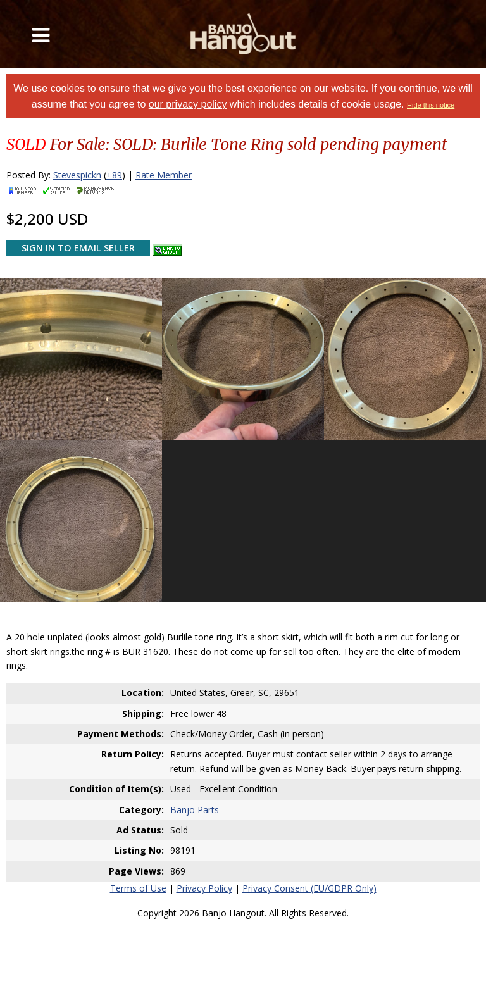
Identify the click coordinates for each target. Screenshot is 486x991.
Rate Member (163, 175)
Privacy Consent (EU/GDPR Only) (309, 888)
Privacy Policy (204, 888)
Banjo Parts (194, 810)
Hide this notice (430, 105)
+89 (114, 175)
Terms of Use (138, 888)
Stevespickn (77, 175)
